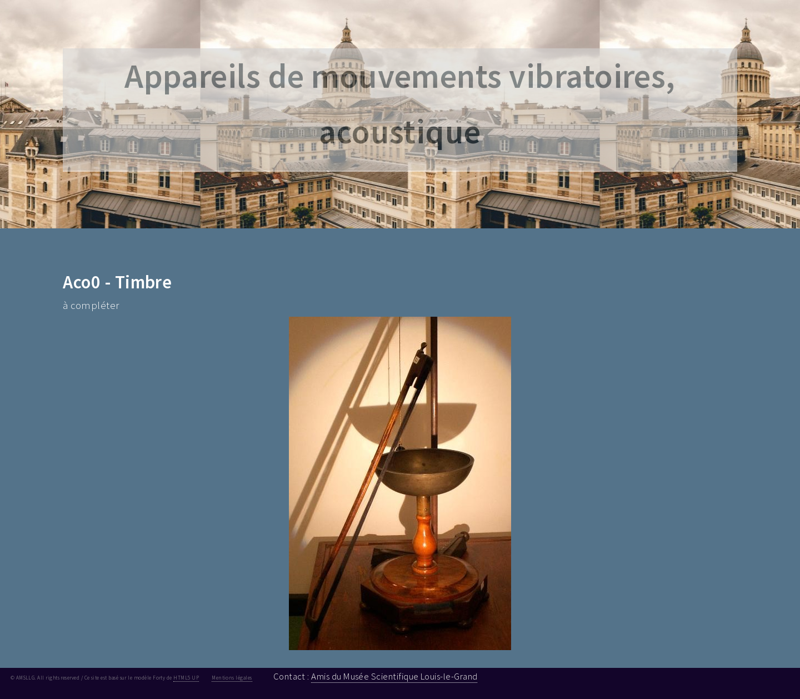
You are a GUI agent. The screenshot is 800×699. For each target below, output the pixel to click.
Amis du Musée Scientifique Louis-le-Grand (394, 676)
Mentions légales (232, 678)
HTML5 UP (186, 678)
